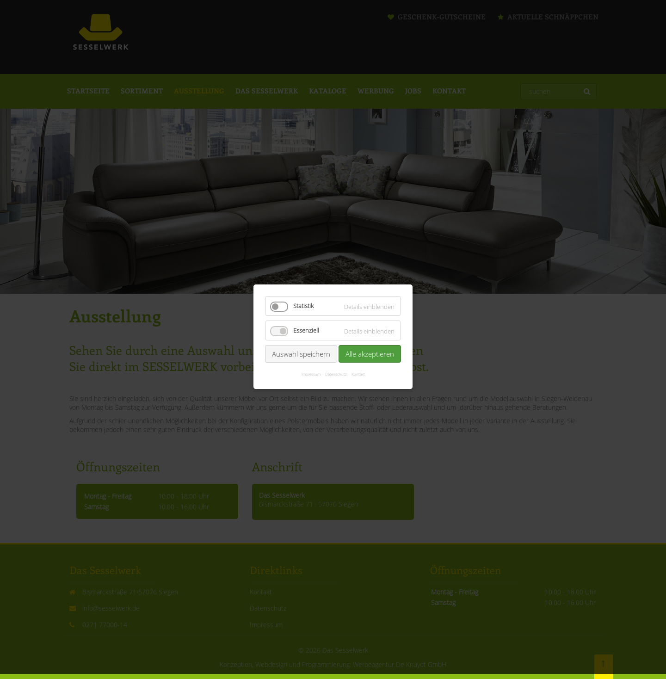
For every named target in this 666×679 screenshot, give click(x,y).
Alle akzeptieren (369, 340)
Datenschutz (336, 360)
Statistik (303, 292)
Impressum (311, 360)
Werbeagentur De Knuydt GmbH (399, 664)
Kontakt (358, 360)
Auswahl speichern (301, 340)
